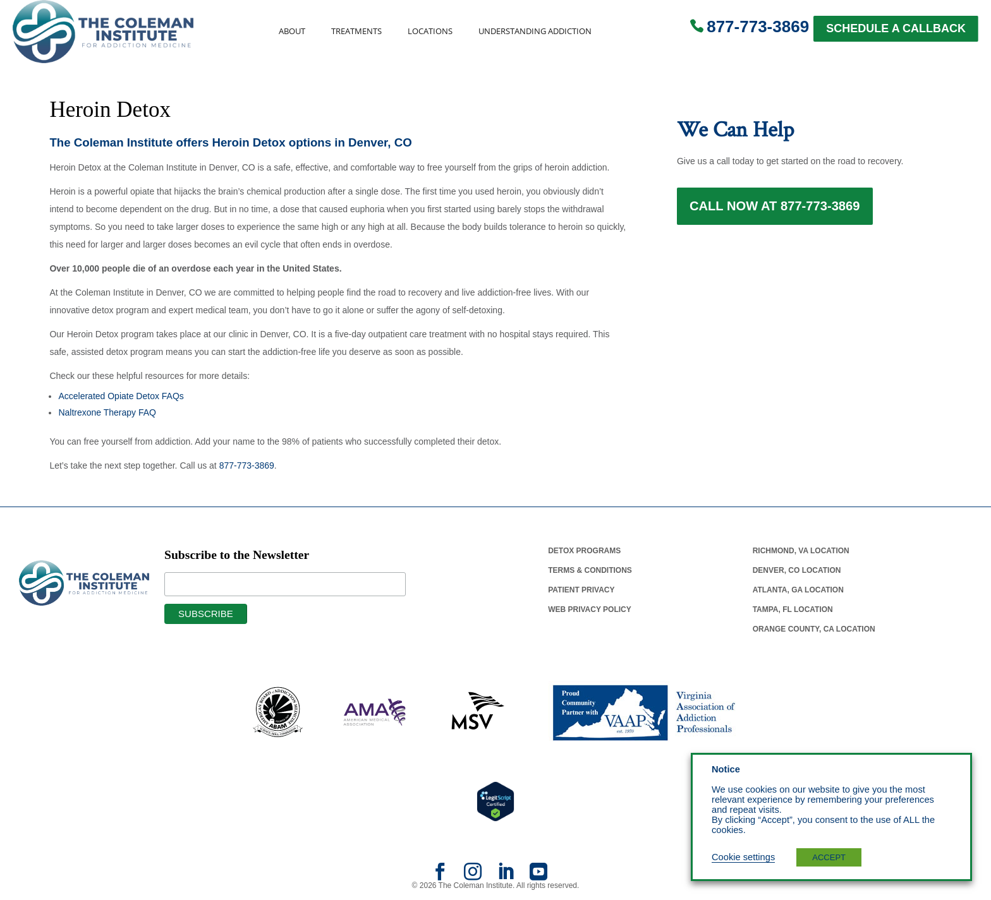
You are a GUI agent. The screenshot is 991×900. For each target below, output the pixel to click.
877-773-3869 (758, 26)
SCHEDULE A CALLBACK (896, 28)
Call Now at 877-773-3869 (775, 210)
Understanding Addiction (535, 31)
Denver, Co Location (797, 570)
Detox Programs (584, 550)
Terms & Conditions (590, 570)
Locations (430, 31)
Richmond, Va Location (801, 550)
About (292, 31)
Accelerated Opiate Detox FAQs (120, 396)
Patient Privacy (581, 589)
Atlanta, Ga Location (798, 589)
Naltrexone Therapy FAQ (107, 412)
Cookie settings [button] (743, 857)
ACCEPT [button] (829, 857)
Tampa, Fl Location (793, 609)
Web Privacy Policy (589, 609)
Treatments (356, 31)
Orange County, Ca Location (814, 629)
